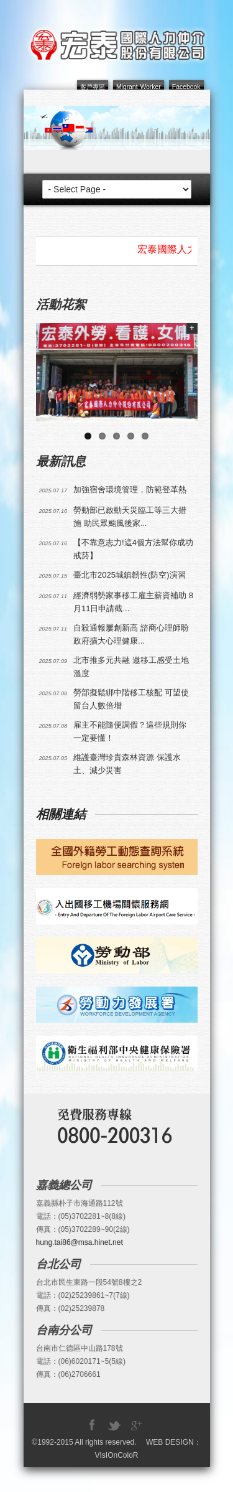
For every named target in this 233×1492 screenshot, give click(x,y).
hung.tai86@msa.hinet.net (79, 1242)
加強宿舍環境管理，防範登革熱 (129, 489)
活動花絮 (61, 304)
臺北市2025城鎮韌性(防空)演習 (129, 574)
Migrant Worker (138, 86)
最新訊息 (61, 461)
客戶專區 (92, 86)
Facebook (186, 86)
